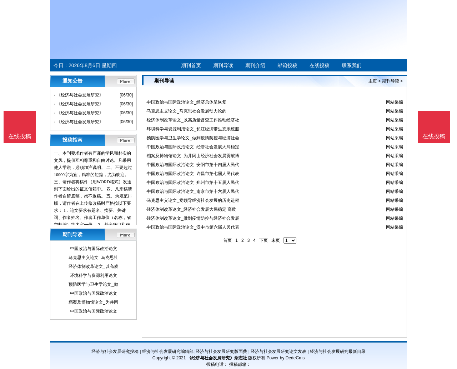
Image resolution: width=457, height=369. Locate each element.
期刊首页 (191, 65)
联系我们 (352, 65)
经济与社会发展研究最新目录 (338, 351)
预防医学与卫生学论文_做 (93, 284)
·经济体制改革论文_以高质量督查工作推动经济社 (192, 120)
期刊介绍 (255, 65)
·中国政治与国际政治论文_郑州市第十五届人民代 (192, 182)
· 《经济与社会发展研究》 (79, 95)
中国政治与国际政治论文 (93, 248)
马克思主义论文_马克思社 (93, 257)
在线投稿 (320, 65)
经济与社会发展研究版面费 (221, 351)
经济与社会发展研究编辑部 (168, 351)
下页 (263, 240)
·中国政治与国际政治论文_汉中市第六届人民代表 (192, 227)
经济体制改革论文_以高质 (93, 266)
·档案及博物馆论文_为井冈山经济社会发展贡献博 (192, 155)
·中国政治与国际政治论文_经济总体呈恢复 (186, 102)
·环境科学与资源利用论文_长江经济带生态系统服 (192, 128)
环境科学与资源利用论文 (93, 275)
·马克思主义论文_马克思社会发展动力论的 (186, 111)
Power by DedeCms (285, 357)
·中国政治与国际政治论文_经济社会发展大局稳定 (192, 146)
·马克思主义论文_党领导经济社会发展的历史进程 (192, 200)
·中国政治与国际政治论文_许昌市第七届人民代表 (192, 173)
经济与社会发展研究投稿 (115, 351)
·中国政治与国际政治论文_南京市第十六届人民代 (192, 191)
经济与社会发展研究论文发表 (278, 351)
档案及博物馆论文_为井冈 (93, 302)
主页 (372, 81)
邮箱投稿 (287, 65)
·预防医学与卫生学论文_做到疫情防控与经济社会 (192, 137)
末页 (275, 240)
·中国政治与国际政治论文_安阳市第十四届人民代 (192, 164)
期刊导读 (223, 65)
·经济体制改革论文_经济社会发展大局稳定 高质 (191, 209)
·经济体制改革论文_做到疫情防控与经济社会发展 (192, 218)
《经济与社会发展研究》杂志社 (217, 357)
